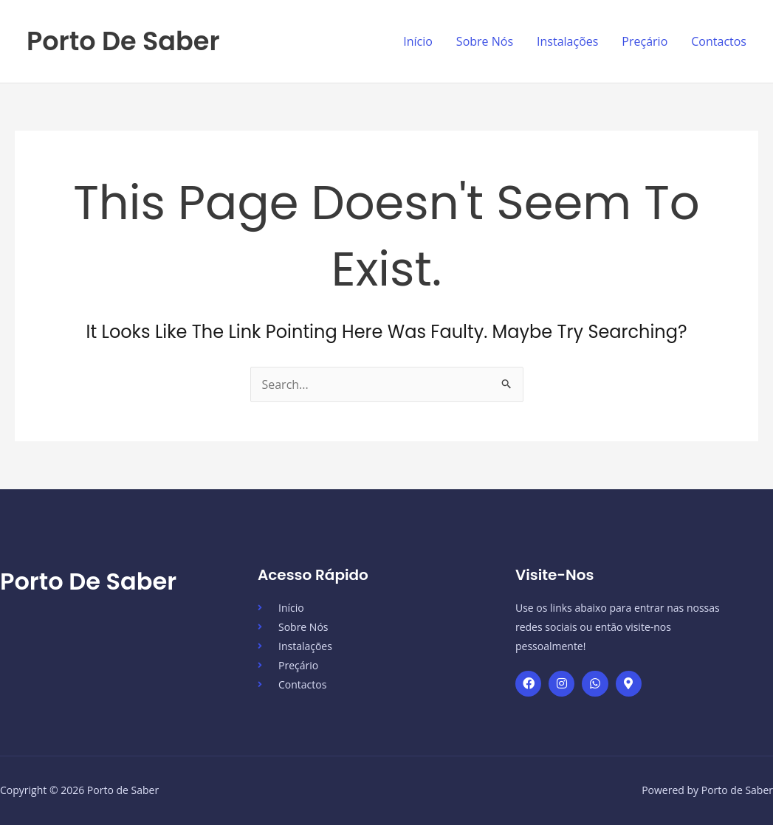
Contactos (718, 41)
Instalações (567, 41)
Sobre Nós (484, 41)
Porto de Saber (123, 41)
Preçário (644, 41)
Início (418, 41)
